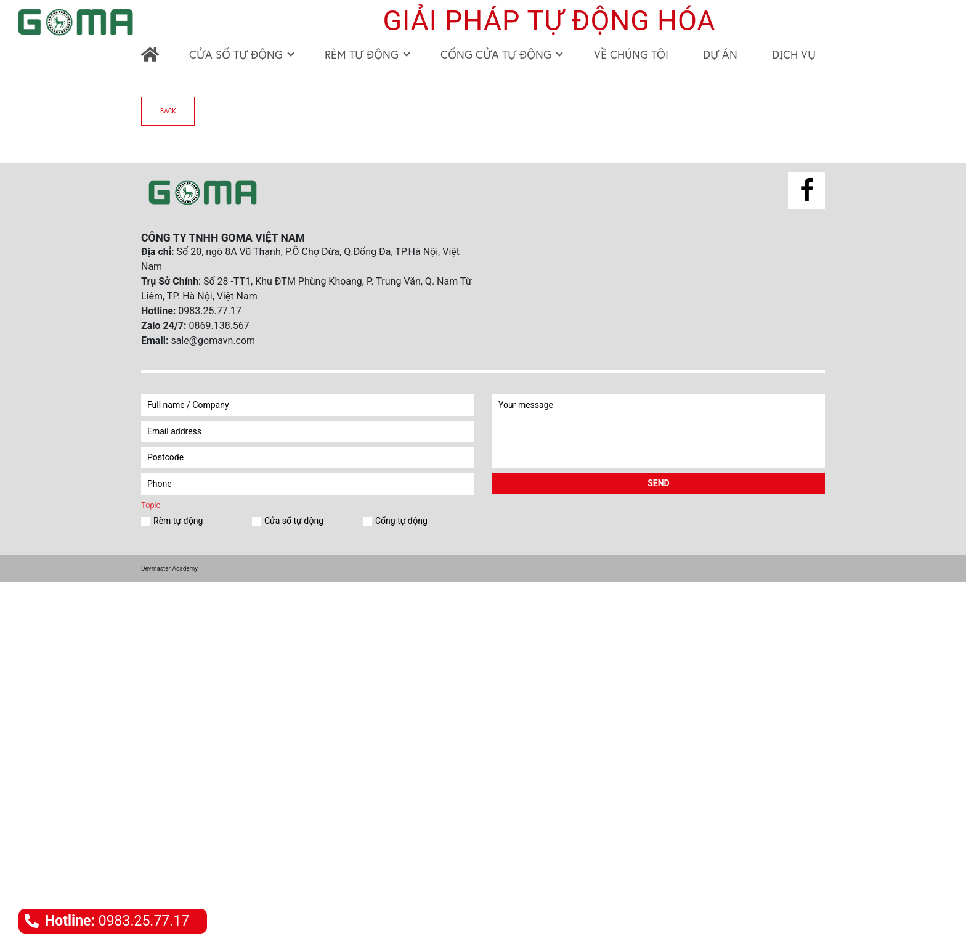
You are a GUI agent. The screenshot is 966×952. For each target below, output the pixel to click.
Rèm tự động (176, 521)
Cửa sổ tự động (291, 521)
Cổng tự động (399, 521)
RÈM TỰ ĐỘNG (367, 54)
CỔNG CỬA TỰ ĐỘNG (501, 54)
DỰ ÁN (720, 54)
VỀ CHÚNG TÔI (631, 54)
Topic (150, 505)
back (168, 111)
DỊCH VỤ (794, 54)
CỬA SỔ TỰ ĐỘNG (241, 54)
